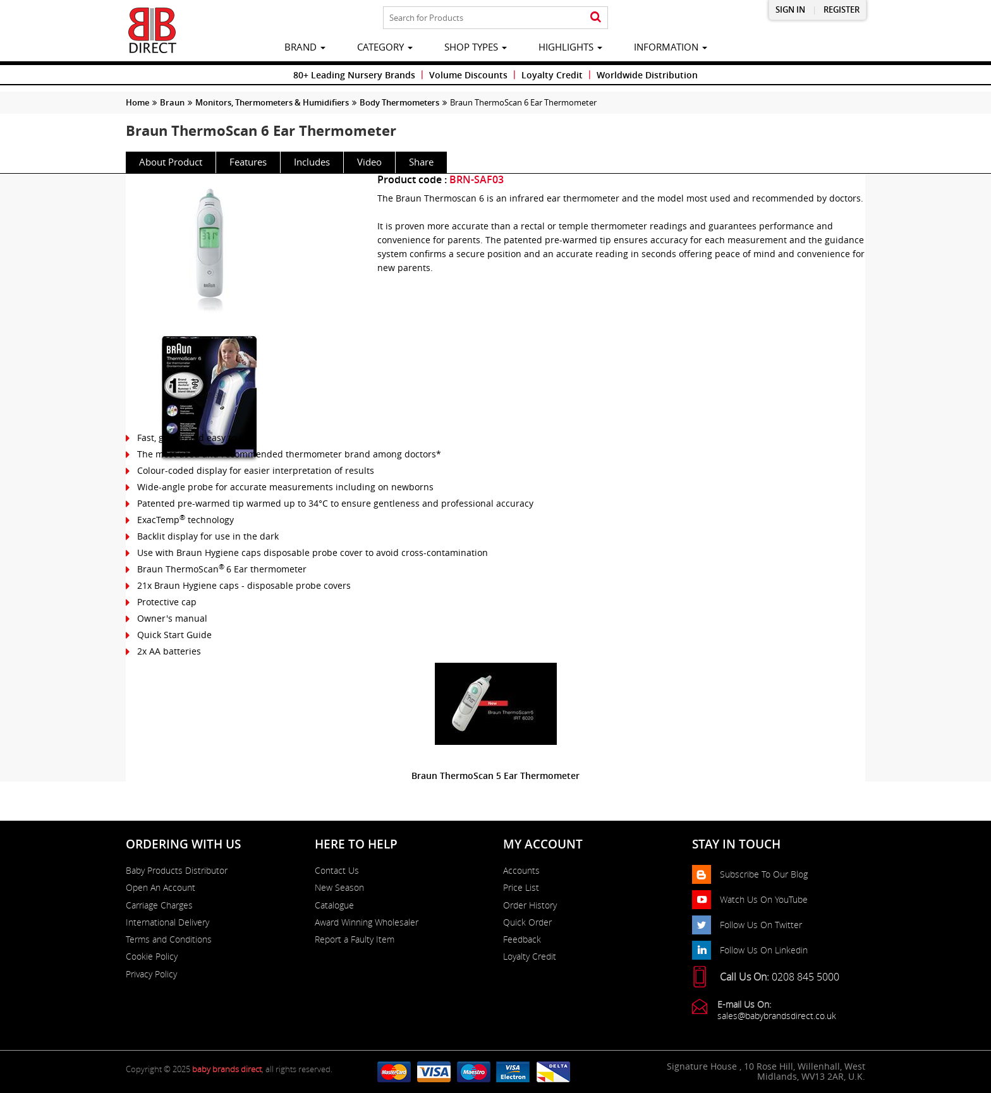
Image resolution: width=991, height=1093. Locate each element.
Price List (521, 888)
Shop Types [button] (475, 46)
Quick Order (527, 922)
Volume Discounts (468, 75)
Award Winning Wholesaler (366, 922)
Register (842, 10)
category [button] (385, 46)
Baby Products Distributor (177, 871)
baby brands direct (227, 1069)
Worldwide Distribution (647, 75)
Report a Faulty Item (354, 939)
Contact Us (337, 871)
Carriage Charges (159, 905)
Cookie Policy (152, 956)
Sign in (790, 10)
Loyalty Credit (552, 75)
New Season (339, 888)
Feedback (522, 939)
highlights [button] (570, 46)
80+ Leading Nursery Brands (354, 75)
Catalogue (334, 905)
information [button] (670, 46)
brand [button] (304, 46)
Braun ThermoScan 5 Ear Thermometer (495, 776)
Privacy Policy (151, 974)
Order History (530, 905)
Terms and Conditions (169, 939)
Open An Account (160, 888)
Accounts (521, 871)
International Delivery (167, 922)
